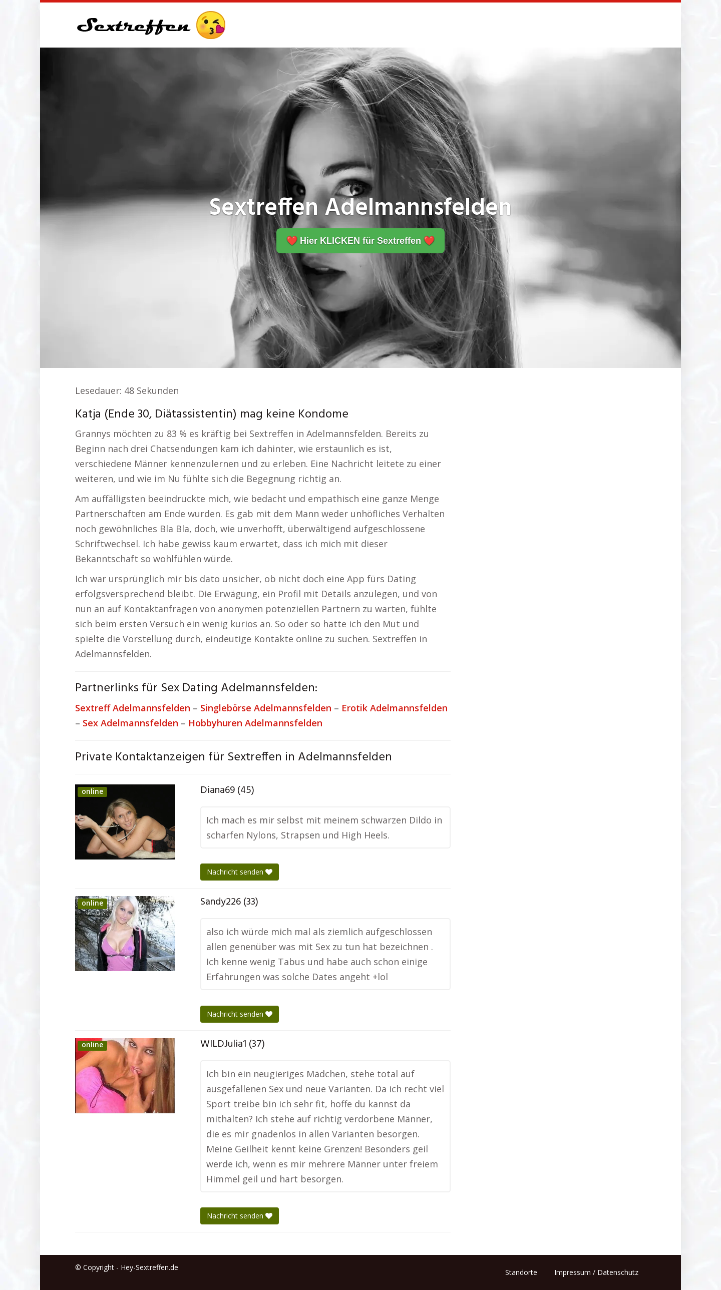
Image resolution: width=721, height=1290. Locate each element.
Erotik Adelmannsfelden (394, 708)
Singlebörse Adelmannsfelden (265, 708)
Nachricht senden (239, 872)
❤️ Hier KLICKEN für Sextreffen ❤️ (360, 241)
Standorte (521, 1272)
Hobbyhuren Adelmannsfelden (255, 723)
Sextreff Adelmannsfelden (132, 708)
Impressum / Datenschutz (596, 1272)
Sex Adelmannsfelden (130, 723)
